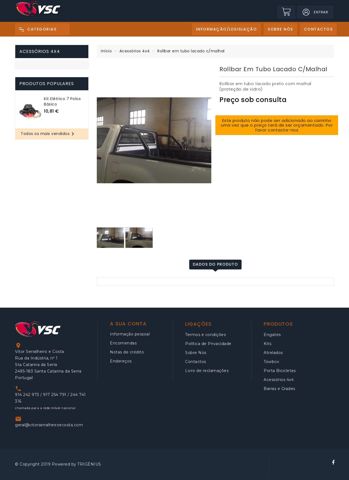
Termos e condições (205, 334)
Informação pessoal (130, 334)
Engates (272, 334)
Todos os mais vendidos (48, 134)
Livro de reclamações (206, 370)
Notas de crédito (127, 352)
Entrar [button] (321, 12)
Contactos (195, 361)
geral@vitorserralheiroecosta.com (49, 424)
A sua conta (128, 323)
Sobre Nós (195, 352)
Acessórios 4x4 (39, 51)
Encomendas (123, 343)
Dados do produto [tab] (215, 264)
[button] (305, 12)
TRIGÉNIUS (89, 464)
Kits (267, 343)
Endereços (121, 361)
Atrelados (273, 352)
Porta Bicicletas (280, 370)
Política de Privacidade (208, 343)
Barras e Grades (279, 388)
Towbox (271, 361)
